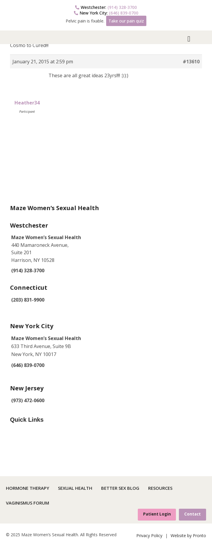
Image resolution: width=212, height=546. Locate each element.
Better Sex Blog (120, 488)
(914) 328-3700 (106, 7)
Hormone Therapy (27, 488)
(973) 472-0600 (27, 400)
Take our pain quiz (126, 21)
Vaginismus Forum (27, 503)
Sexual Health (75, 488)
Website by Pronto (188, 535)
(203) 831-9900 (27, 300)
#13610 (191, 61)
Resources (160, 488)
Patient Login (157, 514)
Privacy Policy (149, 535)
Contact (192, 514)
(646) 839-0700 (106, 13)
